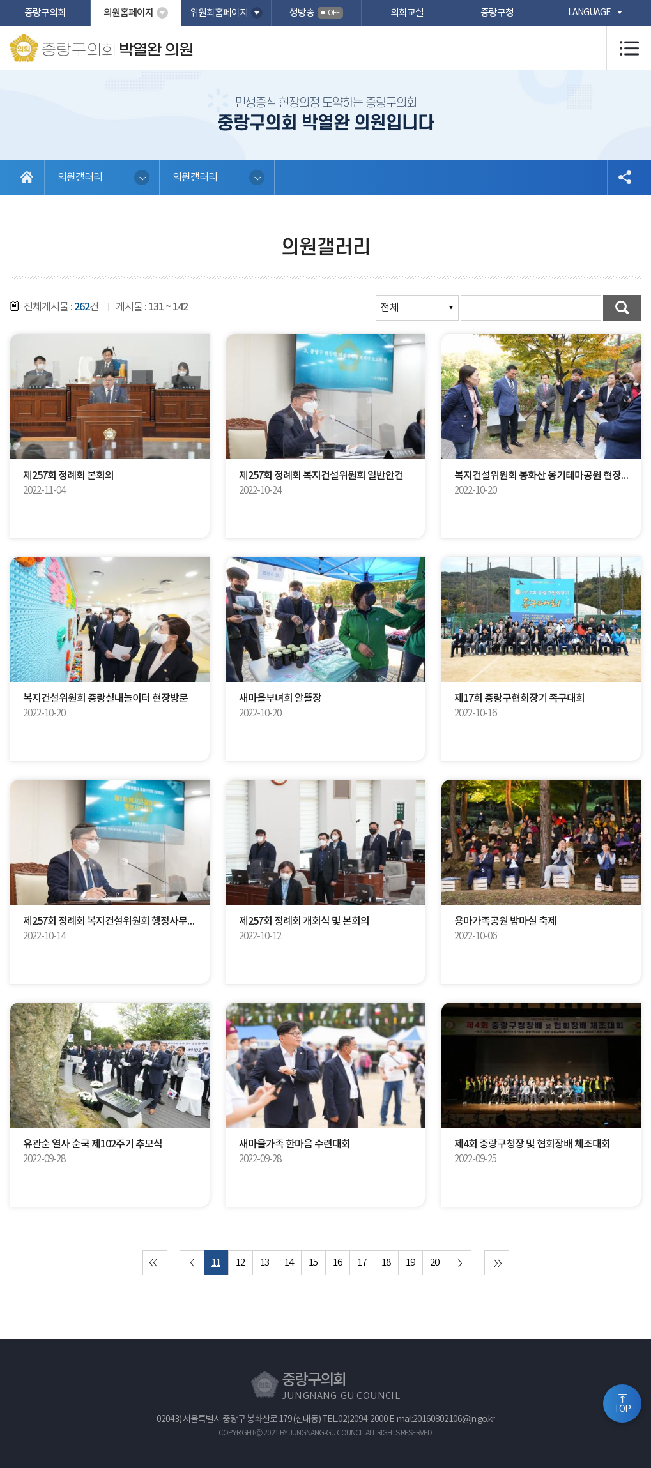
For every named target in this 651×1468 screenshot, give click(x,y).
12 (240, 1262)
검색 (622, 308)
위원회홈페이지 (219, 13)
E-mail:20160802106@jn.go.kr (441, 1419)
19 (410, 1262)
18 (385, 1262)
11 (215, 1262)
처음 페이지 (154, 1262)
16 (337, 1262)
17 (361, 1262)
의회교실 (407, 13)
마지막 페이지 (496, 1262)
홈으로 (27, 177)
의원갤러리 (79, 177)
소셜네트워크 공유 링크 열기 (624, 177)
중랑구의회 (45, 13)
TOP (622, 1409)
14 (288, 1262)
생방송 (316, 13)
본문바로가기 (0, 0)
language (589, 13)
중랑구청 (497, 13)
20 (434, 1262)
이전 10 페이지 (192, 1262)
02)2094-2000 (363, 1419)
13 (264, 1262)
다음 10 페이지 (459, 1262)
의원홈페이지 (128, 13)
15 (313, 1262)
